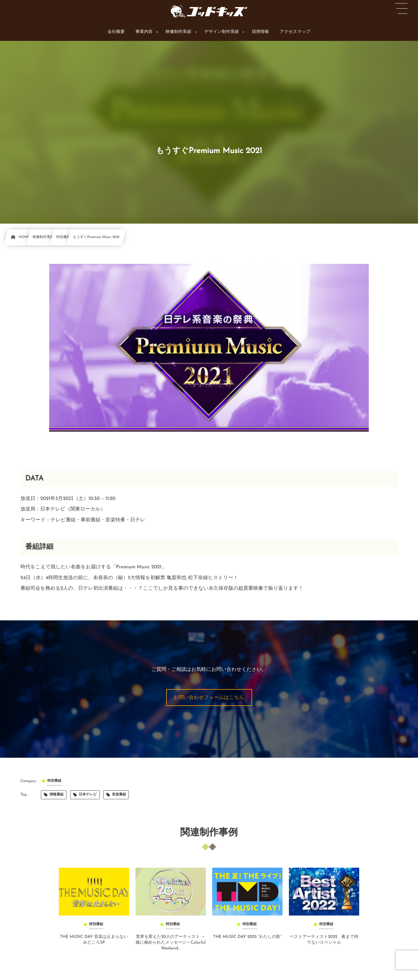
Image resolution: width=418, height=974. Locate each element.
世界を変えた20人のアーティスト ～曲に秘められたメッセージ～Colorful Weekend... (170, 946)
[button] (209, 697)
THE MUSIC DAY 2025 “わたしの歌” (247, 940)
